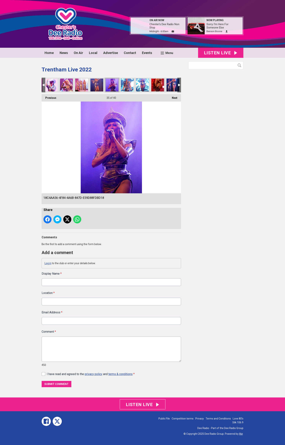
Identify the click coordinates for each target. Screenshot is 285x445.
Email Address (52, 312)
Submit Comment (56, 384)
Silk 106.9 (237, 422)
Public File (164, 418)
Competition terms (182, 418)
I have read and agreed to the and (91, 374)
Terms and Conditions (218, 418)
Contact (130, 53)
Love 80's (238, 418)
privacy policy (93, 374)
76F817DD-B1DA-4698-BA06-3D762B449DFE (157, 85)
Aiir (241, 433)
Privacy (199, 418)
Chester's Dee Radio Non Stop (164, 26)
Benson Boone (214, 31)
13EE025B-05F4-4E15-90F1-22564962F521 (142, 85)
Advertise (110, 53)
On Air (78, 53)
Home (49, 53)
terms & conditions (120, 374)
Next (172, 96)
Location (48, 293)
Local (93, 53)
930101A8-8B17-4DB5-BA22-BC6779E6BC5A (81, 85)
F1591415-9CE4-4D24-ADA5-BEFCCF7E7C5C (51, 85)
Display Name (52, 273)
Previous (49, 96)
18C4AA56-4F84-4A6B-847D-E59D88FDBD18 (112, 85)
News (64, 53)
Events (147, 53)
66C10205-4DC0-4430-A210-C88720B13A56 (127, 85)
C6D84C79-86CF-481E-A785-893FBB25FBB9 (173, 85)
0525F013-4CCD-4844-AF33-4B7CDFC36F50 (66, 85)
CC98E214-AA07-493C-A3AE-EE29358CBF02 (96, 85)
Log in (48, 263)
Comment (49, 331)
